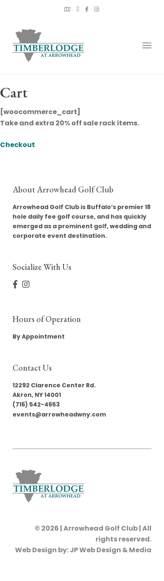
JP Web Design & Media (110, 550)
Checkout (17, 145)
